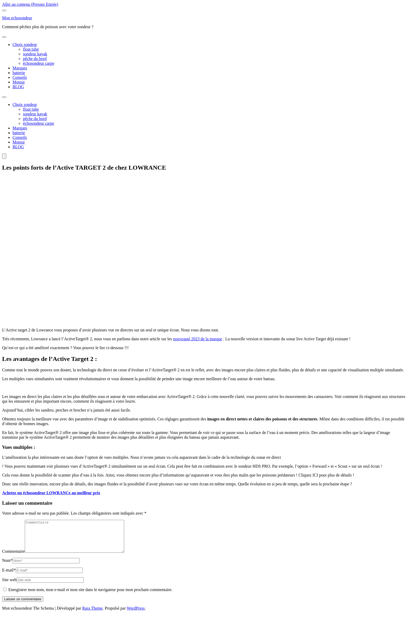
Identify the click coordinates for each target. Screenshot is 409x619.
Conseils (20, 77)
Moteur (19, 82)
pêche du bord (35, 58)
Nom (7, 566)
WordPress (136, 614)
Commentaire (13, 557)
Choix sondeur (25, 44)
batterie (19, 72)
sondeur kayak (35, 54)
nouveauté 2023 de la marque (197, 339)
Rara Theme (92, 614)
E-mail (9, 576)
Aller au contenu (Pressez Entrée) (30, 4)
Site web (9, 586)
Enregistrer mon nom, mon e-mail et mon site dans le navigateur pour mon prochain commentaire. (90, 596)
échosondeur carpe (38, 63)
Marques (20, 68)
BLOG (18, 87)
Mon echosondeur (17, 18)
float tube (31, 49)
